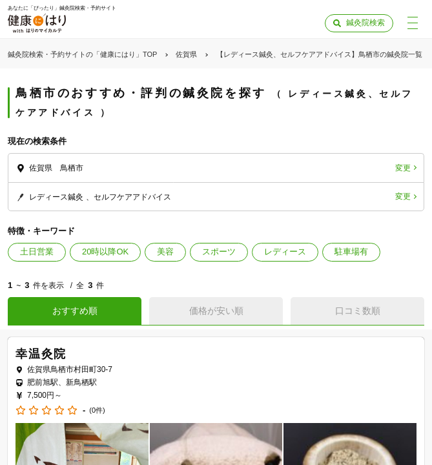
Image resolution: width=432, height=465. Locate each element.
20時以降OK (105, 251)
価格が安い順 (216, 310)
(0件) (97, 410)
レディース (285, 251)
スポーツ (219, 251)
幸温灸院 (41, 353)
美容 (165, 251)
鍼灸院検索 (365, 22)
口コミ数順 (357, 310)
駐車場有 (351, 251)
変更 (403, 168)
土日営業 (37, 251)
